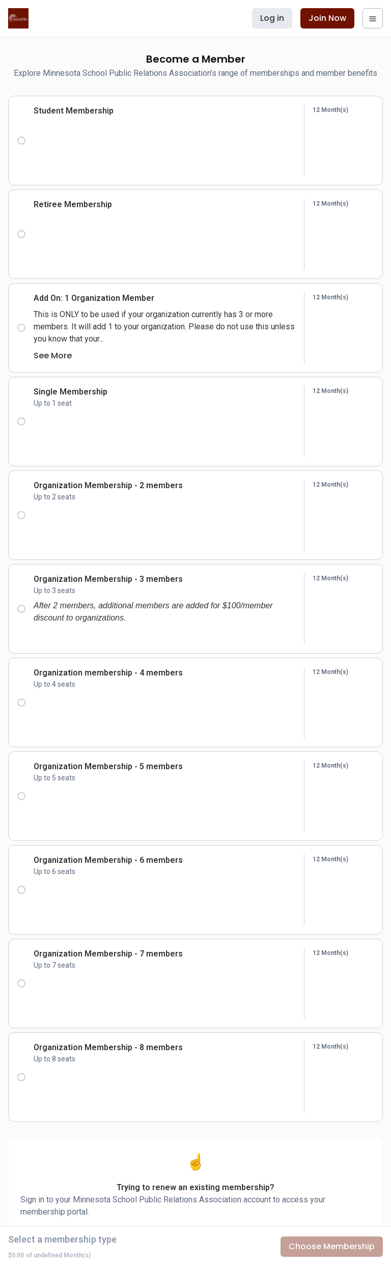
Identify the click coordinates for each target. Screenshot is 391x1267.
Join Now (327, 18)
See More (53, 355)
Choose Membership (332, 1246)
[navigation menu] (372, 18)
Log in (272, 18)
